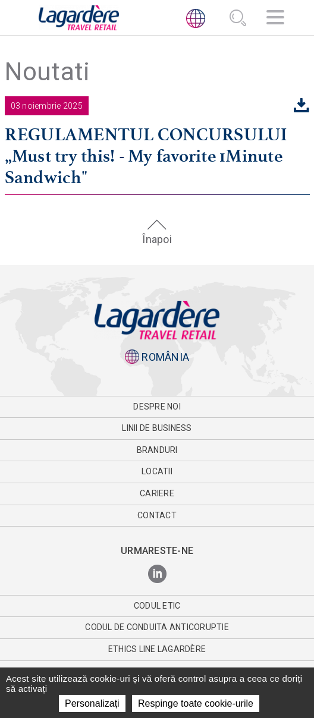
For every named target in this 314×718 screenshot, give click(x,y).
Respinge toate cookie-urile (195, 703)
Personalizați (92, 703)
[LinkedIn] (157, 574)
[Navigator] (275, 19)
